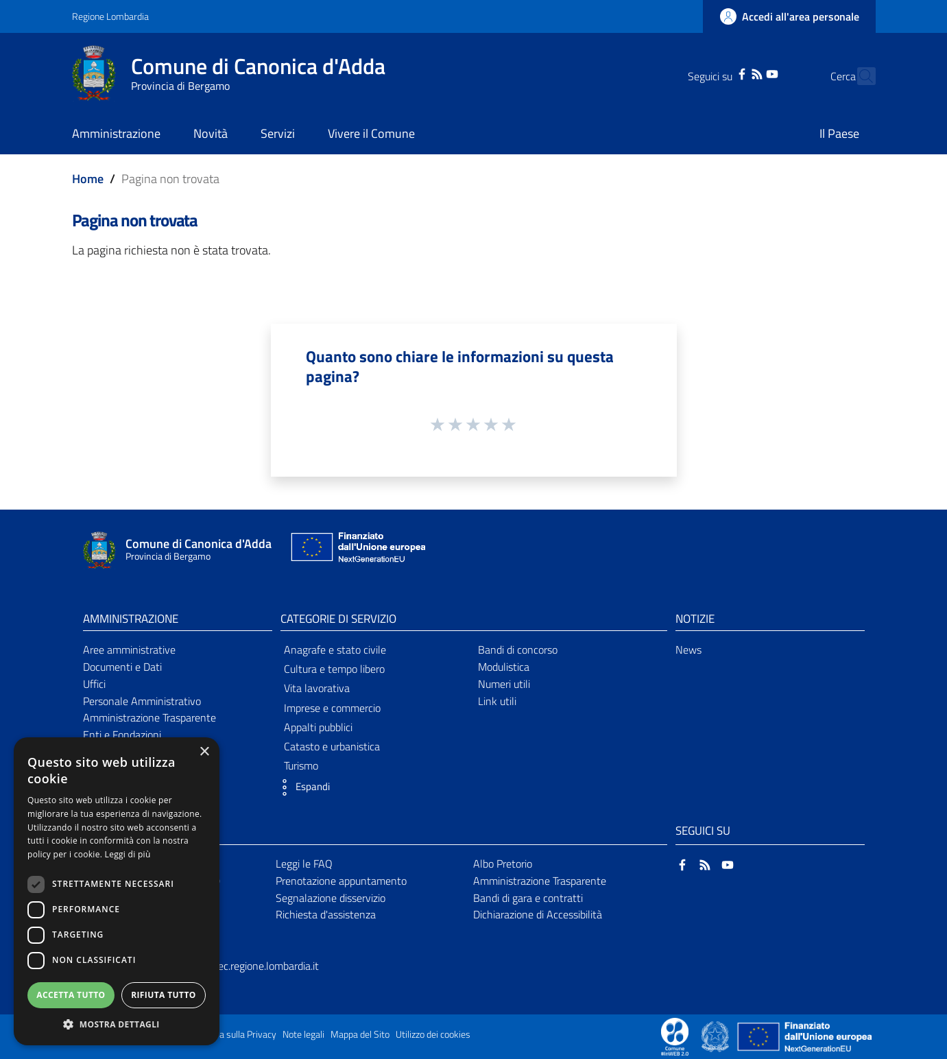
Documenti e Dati (122, 666)
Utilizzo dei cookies (433, 1034)
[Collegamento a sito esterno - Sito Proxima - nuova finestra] (674, 1036)
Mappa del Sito (360, 1034)
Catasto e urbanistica (332, 746)
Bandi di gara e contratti (528, 898)
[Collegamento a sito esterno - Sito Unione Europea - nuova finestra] (356, 550)
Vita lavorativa (317, 688)
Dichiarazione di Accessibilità (537, 914)
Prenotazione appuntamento (341, 880)
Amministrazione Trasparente (149, 717)
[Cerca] (859, 76)
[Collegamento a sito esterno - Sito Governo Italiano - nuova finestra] (716, 1036)
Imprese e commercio (332, 708)
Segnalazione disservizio (330, 898)
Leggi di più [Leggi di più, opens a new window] (128, 854)
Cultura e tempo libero (334, 669)
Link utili (497, 701)
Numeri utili (504, 684)
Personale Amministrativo (142, 701)
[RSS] (732, 72)
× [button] (204, 752)
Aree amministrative (129, 649)
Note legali (303, 1034)
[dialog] (116, 891)
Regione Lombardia (110, 16)
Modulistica (503, 666)
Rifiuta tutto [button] (163, 995)
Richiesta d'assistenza (326, 914)
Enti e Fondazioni (122, 734)
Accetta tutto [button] (70, 995)
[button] (302, 787)
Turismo (301, 765)
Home (88, 178)
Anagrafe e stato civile (335, 649)
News (688, 649)
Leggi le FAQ (304, 863)
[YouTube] (748, 72)
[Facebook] (717, 72)
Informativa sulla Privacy (227, 1034)
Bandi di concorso (518, 649)
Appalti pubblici (318, 727)
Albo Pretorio (502, 863)
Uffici (94, 684)
